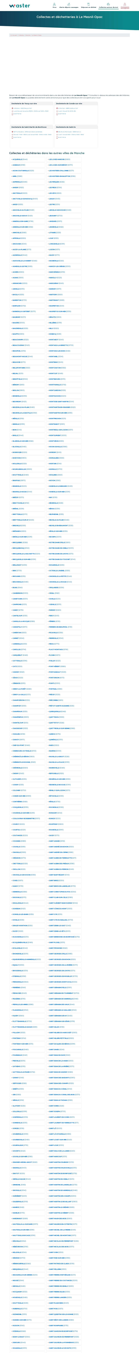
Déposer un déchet (88, 5)
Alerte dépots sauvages (68, 5)
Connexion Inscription (125, 6)
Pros (54, 5)
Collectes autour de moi (108, 5)
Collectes (21, 35)
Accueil (13, 35)
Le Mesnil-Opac (36, 35)
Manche (27, 35)
